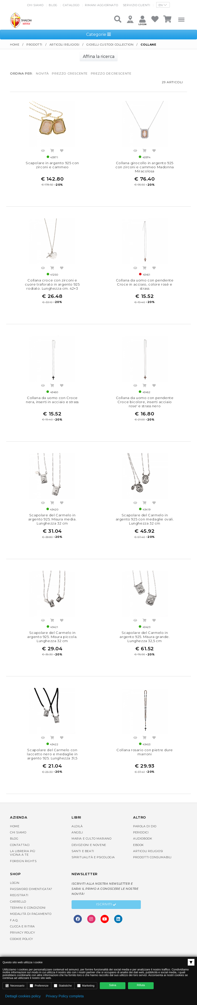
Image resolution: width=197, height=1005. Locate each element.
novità (42, 73)
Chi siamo (35, 5)
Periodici (141, 832)
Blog (53, 5)
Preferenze (39, 985)
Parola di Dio (144, 826)
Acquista (52, 151)
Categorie (98, 34)
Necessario (14, 985)
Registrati (19, 895)
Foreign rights (23, 861)
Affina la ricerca (98, 56)
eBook (138, 845)
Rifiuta (141, 985)
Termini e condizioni (28, 907)
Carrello (18, 901)
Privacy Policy (22, 932)
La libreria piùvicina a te (22, 852)
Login (14, 883)
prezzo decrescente (111, 73)
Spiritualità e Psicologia (93, 857)
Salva (112, 985)
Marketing (85, 985)
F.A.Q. (14, 920)
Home (14, 44)
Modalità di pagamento (31, 914)
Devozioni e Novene (89, 845)
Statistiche (63, 985)
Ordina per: (21, 73)
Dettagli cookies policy (23, 996)
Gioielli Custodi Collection (109, 44)
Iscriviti (106, 905)
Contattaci (20, 845)
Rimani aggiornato (101, 5)
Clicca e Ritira (22, 926)
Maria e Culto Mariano (92, 838)
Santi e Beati (83, 851)
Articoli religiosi (65, 44)
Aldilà (77, 826)
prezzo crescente (70, 73)
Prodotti (34, 44)
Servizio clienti (136, 5)
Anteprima (42, 151)
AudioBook (142, 838)
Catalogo (71, 5)
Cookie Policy (21, 939)
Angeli (77, 832)
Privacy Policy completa (65, 996)
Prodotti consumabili (152, 857)
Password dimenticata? (31, 889)
